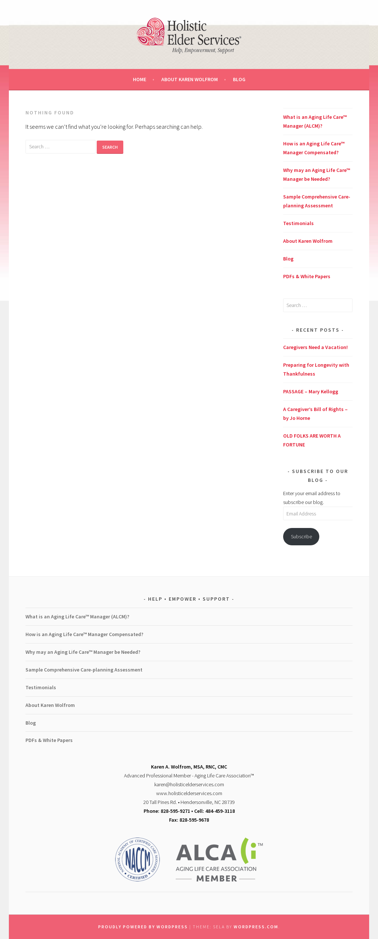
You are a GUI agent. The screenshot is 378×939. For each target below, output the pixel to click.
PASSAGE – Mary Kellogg (310, 391)
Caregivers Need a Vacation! (315, 347)
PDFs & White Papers (306, 276)
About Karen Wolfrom (189, 79)
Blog (239, 79)
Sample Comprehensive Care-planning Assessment (83, 669)
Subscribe (301, 536)
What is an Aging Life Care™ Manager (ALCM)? (77, 616)
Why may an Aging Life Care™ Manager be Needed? (82, 652)
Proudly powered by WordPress (143, 926)
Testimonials (298, 223)
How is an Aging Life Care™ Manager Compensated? (84, 634)
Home (139, 79)
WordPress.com (256, 926)
